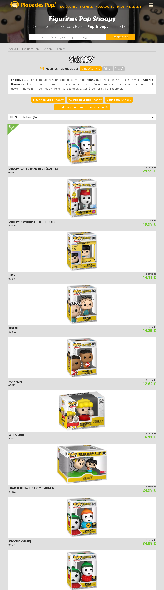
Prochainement (132, 5)
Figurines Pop (30, 49)
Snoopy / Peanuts (54, 49)
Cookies (104, 545)
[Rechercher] (120, 37)
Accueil (13, 49)
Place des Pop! (33, 5)
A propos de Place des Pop (34, 545)
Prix (108, 68)
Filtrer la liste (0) (82, 117)
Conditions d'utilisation (76, 545)
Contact (141, 545)
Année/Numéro (90, 68)
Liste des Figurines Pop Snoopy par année (82, 107)
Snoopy (48, 100)
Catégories (71, 5)
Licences (89, 5)
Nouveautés (108, 5)
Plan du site (122, 545)
